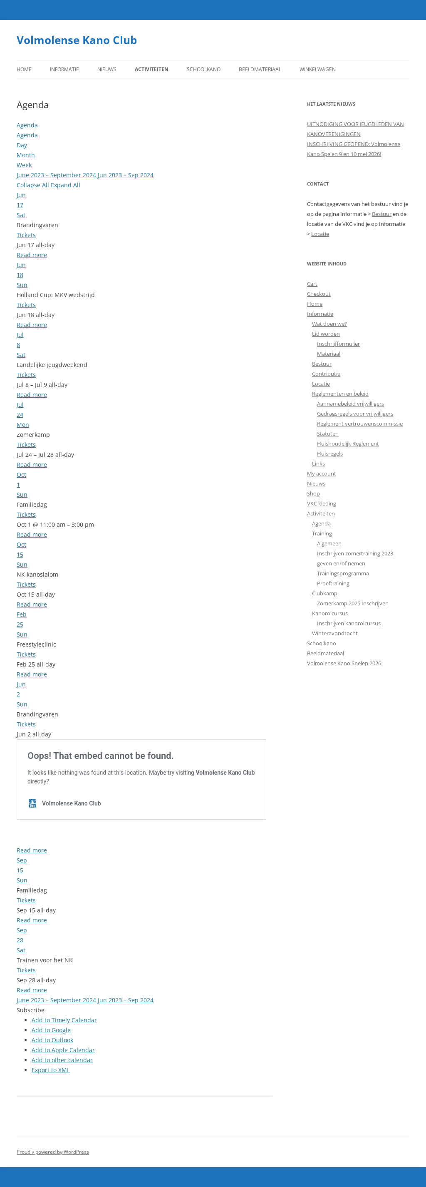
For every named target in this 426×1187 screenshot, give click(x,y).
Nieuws (106, 69)
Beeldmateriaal (260, 69)
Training (322, 533)
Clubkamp (324, 593)
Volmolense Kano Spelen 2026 (344, 663)
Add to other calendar (62, 1060)
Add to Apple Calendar (63, 1050)
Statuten (328, 433)
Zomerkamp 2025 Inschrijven (353, 603)
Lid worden (326, 333)
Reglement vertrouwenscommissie (360, 423)
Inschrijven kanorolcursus (349, 623)
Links (318, 463)
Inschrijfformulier (338, 343)
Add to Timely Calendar (64, 1020)
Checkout (319, 293)
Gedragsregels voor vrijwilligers (355, 413)
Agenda (321, 523)
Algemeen (329, 543)
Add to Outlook (52, 1040)
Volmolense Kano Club (77, 39)
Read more (32, 255)
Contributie (326, 373)
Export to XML (51, 1070)
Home (24, 69)
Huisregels (330, 453)
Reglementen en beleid (340, 393)
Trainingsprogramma (343, 573)
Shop (313, 493)
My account (321, 473)
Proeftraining (333, 583)
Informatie (64, 69)
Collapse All (34, 185)
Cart (312, 283)
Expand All (65, 185)
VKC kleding (321, 503)
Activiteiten (151, 69)
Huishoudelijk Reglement (348, 443)
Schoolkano (203, 69)
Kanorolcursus (330, 613)
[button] (31, 1010)
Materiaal (328, 353)
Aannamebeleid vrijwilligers (350, 403)
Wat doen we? (329, 323)
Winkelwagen (318, 69)
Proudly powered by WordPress (53, 1151)
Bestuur (381, 214)
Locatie (320, 234)
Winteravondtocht (335, 633)
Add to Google (51, 1030)
